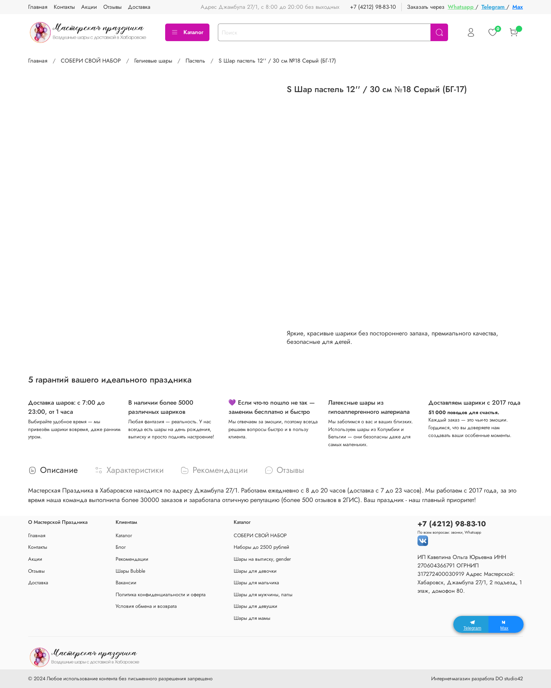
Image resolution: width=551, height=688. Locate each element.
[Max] (506, 624)
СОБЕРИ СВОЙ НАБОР (91, 61)
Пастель (195, 61)
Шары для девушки (255, 606)
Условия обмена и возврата (146, 606)
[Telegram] (470, 624)
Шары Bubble (130, 570)
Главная (37, 61)
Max (517, 7)
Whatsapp (461, 7)
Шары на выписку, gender (262, 558)
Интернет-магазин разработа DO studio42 (477, 678)
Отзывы (36, 570)
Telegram (493, 7)
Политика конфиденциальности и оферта (161, 594)
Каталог (187, 32)
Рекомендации (132, 558)
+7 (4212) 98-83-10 (373, 7)
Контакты (37, 547)
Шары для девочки (255, 570)
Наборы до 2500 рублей (261, 547)
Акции (35, 558)
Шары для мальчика (256, 582)
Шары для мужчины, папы (263, 594)
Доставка (38, 582)
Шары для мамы (252, 618)
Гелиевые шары (153, 61)
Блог (121, 547)
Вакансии (126, 582)
